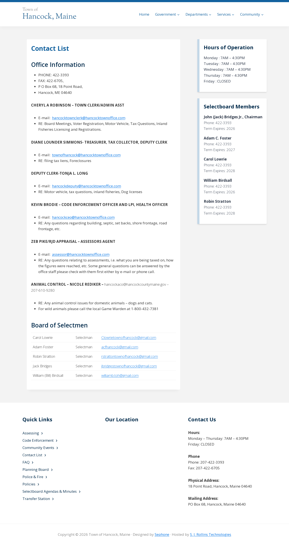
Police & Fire (32, 476)
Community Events (38, 447)
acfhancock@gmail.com (119, 346)
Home (144, 14)
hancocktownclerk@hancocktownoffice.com (88, 117)
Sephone (162, 534)
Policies (28, 484)
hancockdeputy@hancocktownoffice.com (86, 185)
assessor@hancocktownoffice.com (80, 254)
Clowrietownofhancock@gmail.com (128, 337)
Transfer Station (36, 498)
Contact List (32, 454)
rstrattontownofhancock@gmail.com (129, 356)
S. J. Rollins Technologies (210, 534)
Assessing (30, 433)
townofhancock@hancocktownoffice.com (86, 154)
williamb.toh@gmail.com (120, 375)
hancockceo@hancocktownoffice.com (83, 217)
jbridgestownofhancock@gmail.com (129, 365)
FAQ (26, 462)
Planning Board (35, 469)
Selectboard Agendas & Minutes (49, 491)
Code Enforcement (38, 440)
